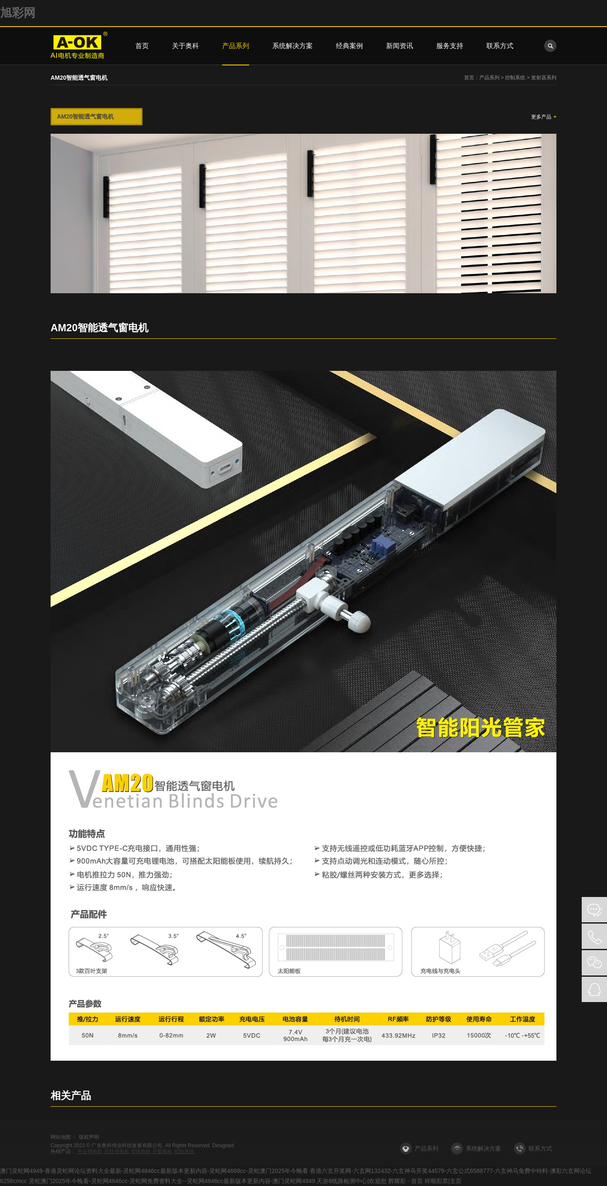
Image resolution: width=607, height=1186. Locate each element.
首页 (142, 45)
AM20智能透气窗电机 (85, 116)
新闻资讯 (399, 45)
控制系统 (515, 78)
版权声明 (89, 1137)
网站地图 (61, 1137)
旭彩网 (17, 12)
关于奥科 (185, 45)
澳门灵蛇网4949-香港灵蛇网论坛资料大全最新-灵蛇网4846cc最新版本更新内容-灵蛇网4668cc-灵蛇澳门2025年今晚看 (154, 1170)
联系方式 (499, 45)
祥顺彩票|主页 (443, 1181)
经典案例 (349, 45)
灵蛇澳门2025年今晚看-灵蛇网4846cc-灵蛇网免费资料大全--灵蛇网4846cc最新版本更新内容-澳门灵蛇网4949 (172, 1181)
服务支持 (449, 45)
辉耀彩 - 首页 (405, 1181)
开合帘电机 (89, 1151)
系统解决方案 (292, 45)
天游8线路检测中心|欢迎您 (351, 1181)
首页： (471, 78)
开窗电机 (162, 1151)
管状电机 (141, 1151)
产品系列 (235, 45)
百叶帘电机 (116, 1151)
